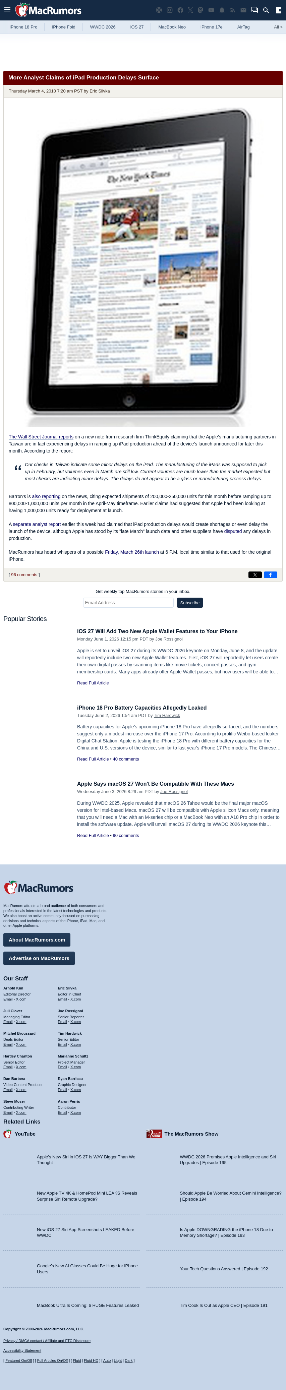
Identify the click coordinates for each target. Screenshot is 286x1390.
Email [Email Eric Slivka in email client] (62, 998)
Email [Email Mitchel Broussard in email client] (8, 1043)
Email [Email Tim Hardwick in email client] (62, 1043)
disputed (233, 531)
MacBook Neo (172, 26)
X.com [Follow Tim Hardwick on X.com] (75, 1043)
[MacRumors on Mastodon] (200, 10)
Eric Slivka (100, 91)
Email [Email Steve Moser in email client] (8, 1111)
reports (41, 436)
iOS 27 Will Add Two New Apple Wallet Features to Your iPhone (162, 631)
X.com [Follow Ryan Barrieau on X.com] (75, 1089)
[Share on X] (255, 574)
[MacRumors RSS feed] (232, 10)
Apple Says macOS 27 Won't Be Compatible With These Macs (160, 784)
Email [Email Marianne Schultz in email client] (62, 1066)
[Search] (268, 10)
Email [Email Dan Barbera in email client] (8, 1089)
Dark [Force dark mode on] (128, 1361)
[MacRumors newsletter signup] (243, 10)
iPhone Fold (63, 26)
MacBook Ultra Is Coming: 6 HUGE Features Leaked (88, 1304)
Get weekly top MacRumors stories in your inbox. (143, 591)
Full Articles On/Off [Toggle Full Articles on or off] (52, 1361)
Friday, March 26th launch (132, 552)
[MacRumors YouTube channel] (211, 10)
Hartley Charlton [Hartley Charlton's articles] (17, 1055)
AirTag (243, 26)
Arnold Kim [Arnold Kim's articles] (13, 987)
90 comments (126, 835)
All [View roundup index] (278, 26)
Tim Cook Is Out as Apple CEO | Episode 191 (224, 1304)
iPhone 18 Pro (23, 26)
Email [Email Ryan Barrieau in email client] (62, 1089)
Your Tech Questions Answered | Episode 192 (224, 1267)
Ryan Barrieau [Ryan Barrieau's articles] (70, 1078)
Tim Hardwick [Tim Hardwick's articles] (70, 1033)
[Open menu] (7, 10)
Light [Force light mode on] (118, 1361)
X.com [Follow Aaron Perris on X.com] (75, 1111)
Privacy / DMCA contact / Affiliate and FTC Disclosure (47, 1341)
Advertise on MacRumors (39, 957)
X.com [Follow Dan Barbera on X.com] (21, 1089)
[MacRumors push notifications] (222, 10)
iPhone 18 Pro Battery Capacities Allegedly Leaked (145, 708)
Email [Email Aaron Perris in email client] (62, 1111)
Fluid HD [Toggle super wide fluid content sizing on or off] (91, 1361)
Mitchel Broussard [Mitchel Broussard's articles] (19, 1033)
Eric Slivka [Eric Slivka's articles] (67, 987)
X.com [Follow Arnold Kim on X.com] (21, 998)
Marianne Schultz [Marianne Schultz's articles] (73, 1055)
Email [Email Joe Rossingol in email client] (62, 1021)
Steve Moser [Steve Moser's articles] (14, 1100)
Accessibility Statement (22, 1351)
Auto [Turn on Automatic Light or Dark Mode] (107, 1361)
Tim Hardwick (167, 715)
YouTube (25, 1133)
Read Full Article (93, 682)
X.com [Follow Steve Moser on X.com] (21, 1111)
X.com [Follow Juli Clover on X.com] (21, 1021)
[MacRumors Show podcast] (159, 10)
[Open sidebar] (279, 11)
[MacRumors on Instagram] (169, 10)
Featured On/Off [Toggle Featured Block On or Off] (18, 1361)
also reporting (46, 496)
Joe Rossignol (169, 639)
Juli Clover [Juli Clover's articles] (12, 1010)
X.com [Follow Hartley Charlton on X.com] (21, 1066)
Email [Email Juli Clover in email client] (8, 1021)
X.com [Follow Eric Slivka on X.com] (75, 998)
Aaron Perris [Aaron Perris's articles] (69, 1100)
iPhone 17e (212, 26)
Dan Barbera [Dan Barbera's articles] (14, 1078)
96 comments (24, 574)
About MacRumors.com (37, 939)
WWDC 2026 (103, 26)
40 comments (126, 759)
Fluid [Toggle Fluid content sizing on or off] (77, 1361)
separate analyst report (37, 524)
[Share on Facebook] (270, 574)
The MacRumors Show (192, 1133)
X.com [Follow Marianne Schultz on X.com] (75, 1066)
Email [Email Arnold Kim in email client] (8, 998)
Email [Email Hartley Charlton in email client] (8, 1066)
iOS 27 (137, 26)
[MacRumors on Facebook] (180, 10)
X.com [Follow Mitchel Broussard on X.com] (21, 1043)
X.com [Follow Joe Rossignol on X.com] (75, 1021)
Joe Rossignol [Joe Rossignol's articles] (70, 1010)
